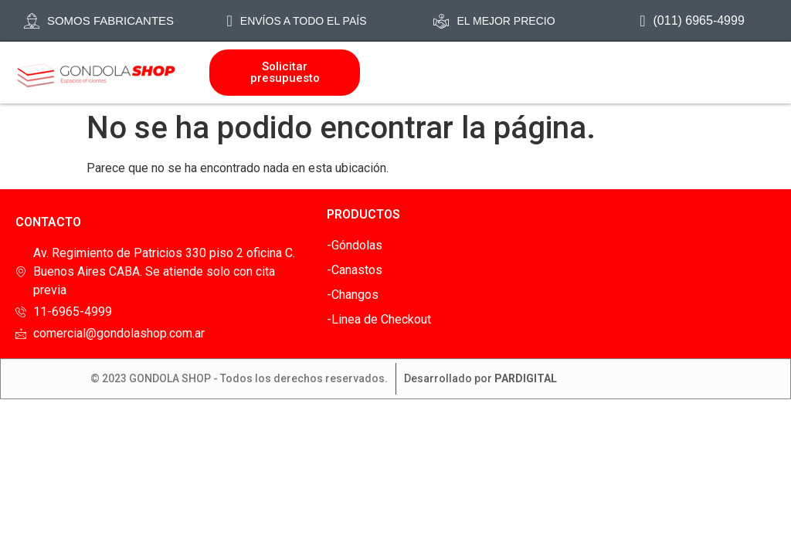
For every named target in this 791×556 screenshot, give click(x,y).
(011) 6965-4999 (692, 21)
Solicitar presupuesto (285, 72)
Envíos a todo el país (297, 21)
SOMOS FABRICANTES (99, 21)
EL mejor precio (494, 21)
